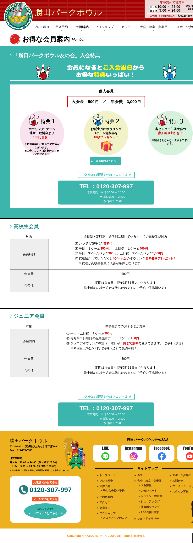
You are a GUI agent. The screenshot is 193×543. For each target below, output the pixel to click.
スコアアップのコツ (115, 517)
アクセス (104, 502)
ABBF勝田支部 (150, 512)
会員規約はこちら (106, 161)
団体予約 (61, 27)
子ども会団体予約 (113, 490)
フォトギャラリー (148, 518)
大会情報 (146, 485)
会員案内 (104, 507)
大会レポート (149, 490)
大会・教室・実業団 (154, 27)
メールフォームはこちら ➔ (45, 511)
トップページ (107, 475)
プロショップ (104, 27)
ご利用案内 (81, 27)
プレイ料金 (41, 27)
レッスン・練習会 (151, 496)
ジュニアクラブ (150, 501)
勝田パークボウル (68, 12)
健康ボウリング (150, 506)
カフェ (126, 27)
